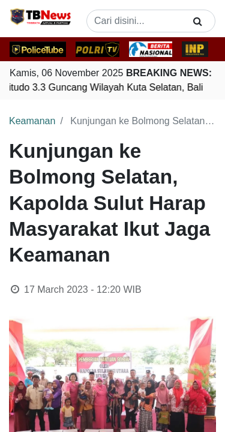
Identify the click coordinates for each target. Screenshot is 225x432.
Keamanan (32, 121)
